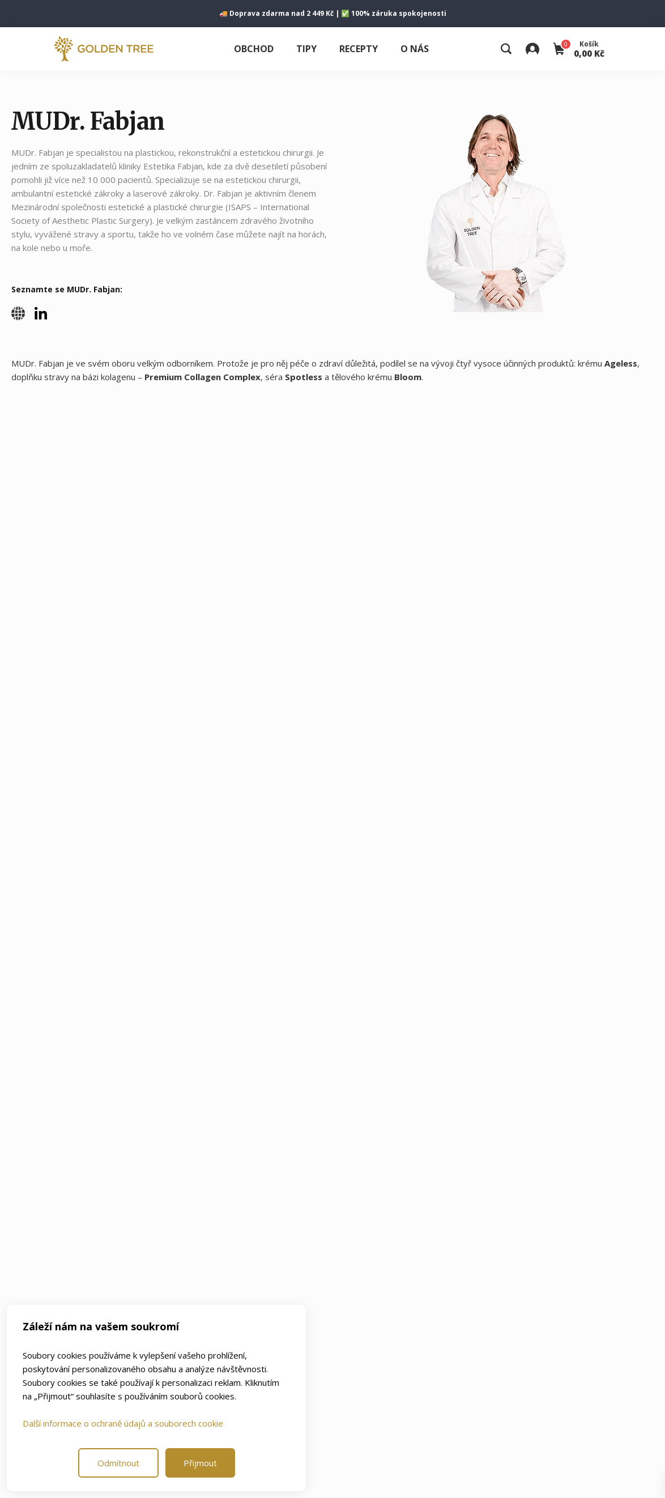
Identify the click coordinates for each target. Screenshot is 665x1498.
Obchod (254, 48)
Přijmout (200, 1463)
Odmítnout (118, 1463)
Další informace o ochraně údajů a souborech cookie (123, 1423)
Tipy (306, 48)
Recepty (358, 48)
